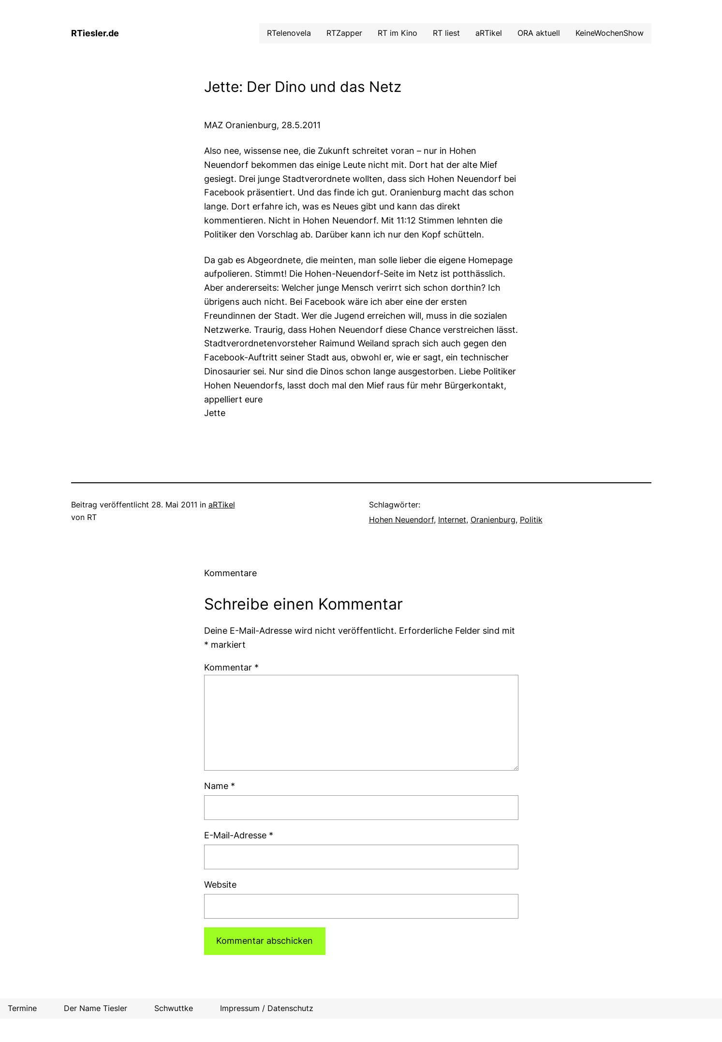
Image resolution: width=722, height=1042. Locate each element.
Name (219, 786)
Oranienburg (493, 519)
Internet (452, 519)
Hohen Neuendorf (401, 519)
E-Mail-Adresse (238, 835)
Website (220, 884)
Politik (531, 519)
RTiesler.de (95, 33)
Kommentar (231, 667)
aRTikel (221, 504)
